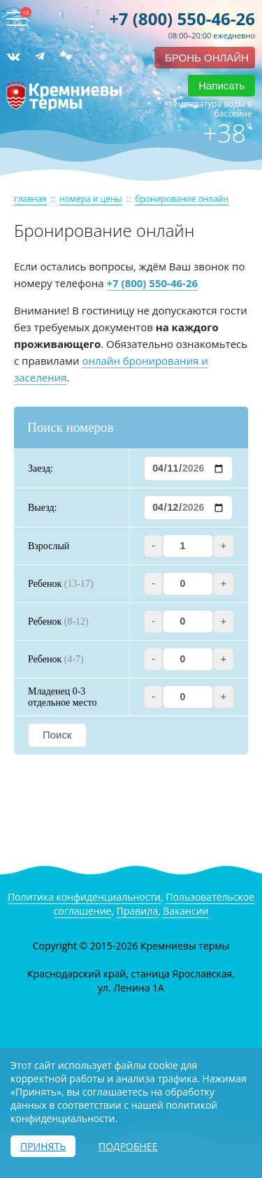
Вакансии (185, 910)
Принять (43, 1146)
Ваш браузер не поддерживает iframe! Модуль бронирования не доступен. (131, 612)
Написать (221, 86)
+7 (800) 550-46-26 (182, 18)
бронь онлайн (207, 58)
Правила (137, 910)
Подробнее (128, 1146)
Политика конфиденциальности (84, 896)
